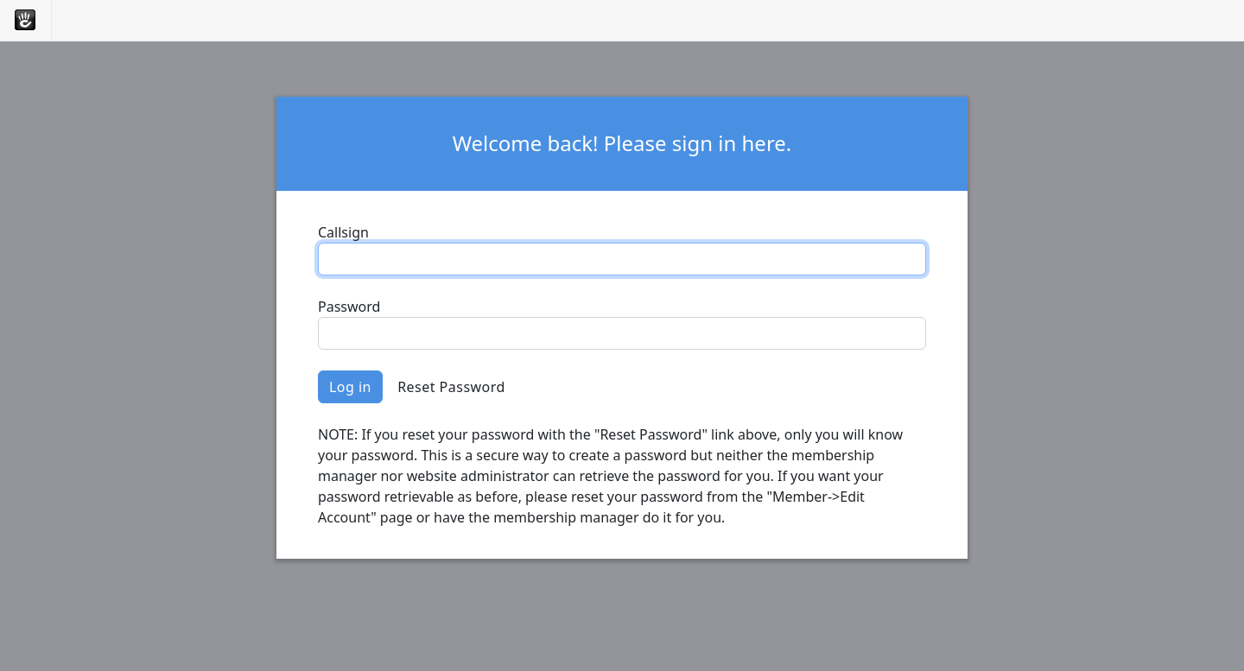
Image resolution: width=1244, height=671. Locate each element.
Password (349, 306)
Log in (350, 386)
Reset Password (451, 386)
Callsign (343, 232)
